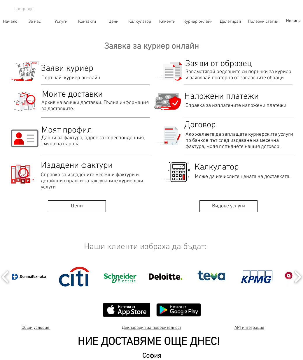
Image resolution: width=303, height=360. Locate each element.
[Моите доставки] (72, 95)
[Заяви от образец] (218, 64)
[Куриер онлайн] (198, 21)
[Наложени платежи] (222, 97)
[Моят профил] (66, 130)
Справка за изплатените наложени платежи (235, 106)
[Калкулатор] (140, 21)
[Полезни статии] (263, 21)
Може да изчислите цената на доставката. (242, 177)
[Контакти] (87, 21)
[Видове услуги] (228, 206)
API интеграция (249, 327)
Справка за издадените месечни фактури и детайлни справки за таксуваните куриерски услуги (92, 181)
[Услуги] (61, 21)
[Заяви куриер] (95, 69)
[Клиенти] (167, 21)
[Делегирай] (230, 21)
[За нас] (35, 21)
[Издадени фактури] (76, 166)
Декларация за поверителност (151, 327)
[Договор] (200, 125)
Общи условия (36, 327)
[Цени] (113, 21)
